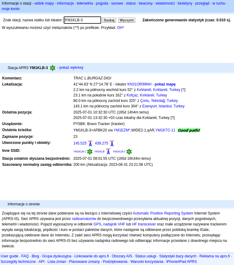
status (131, 3)
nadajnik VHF (114, 224)
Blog (35, 256)
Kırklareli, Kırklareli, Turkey (158, 90)
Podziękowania (115, 262)
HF (134, 224)
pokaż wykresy (71, 67)
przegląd (202, 3)
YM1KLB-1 (79, 151)
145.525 (80, 143)
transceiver (147, 224)
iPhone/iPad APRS (181, 262)
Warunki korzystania (146, 262)
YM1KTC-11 (165, 130)
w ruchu (218, 3)
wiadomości (165, 3)
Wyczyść (127, 20)
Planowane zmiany (84, 262)
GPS (97, 224)
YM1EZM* (122, 130)
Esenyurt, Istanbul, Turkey (163, 106)
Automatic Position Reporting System (163, 213)
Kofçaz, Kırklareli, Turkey (147, 95)
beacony (146, 3)
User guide (9, 256)
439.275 (101, 143)
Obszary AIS (122, 256)
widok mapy (44, 3)
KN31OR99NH (139, 84)
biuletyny (185, 3)
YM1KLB (99, 151)
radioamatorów (84, 219)
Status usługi (145, 256)
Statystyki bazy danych (177, 256)
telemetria (85, 3)
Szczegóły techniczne (18, 262)
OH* (120, 28)
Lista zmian (57, 262)
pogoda (102, 3)
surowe (117, 3)
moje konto (11, 9)
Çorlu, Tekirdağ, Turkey (159, 101)
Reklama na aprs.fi (214, 256)
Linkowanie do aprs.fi (91, 256)
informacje (65, 3)
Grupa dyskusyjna (56, 256)
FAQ (25, 256)
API (41, 262)
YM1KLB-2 (119, 151)
